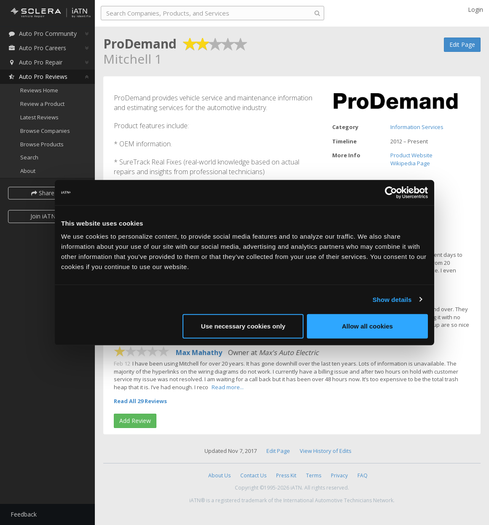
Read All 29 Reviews (140, 401)
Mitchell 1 (132, 58)
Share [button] (43, 193)
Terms (313, 475)
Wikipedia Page (410, 163)
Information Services (416, 127)
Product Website (411, 155)
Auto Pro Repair (35, 62)
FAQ (362, 475)
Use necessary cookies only (243, 326)
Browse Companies (45, 131)
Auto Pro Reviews (37, 77)
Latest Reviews (39, 117)
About (27, 171)
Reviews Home (39, 90)
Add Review (135, 421)
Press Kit (286, 475)
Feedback (24, 514)
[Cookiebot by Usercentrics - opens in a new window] (391, 192)
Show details (392, 299)
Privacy (339, 475)
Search (29, 157)
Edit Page (462, 44)
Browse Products (42, 144)
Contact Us (253, 475)
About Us (219, 475)
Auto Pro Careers (37, 48)
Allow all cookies (367, 326)
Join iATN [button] (43, 216)
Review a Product (42, 104)
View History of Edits (326, 451)
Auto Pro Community (42, 34)
